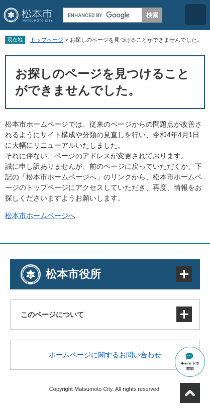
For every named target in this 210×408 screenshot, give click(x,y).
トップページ (46, 40)
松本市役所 (73, 274)
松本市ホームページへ (40, 216)
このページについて (52, 315)
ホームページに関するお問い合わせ (105, 355)
